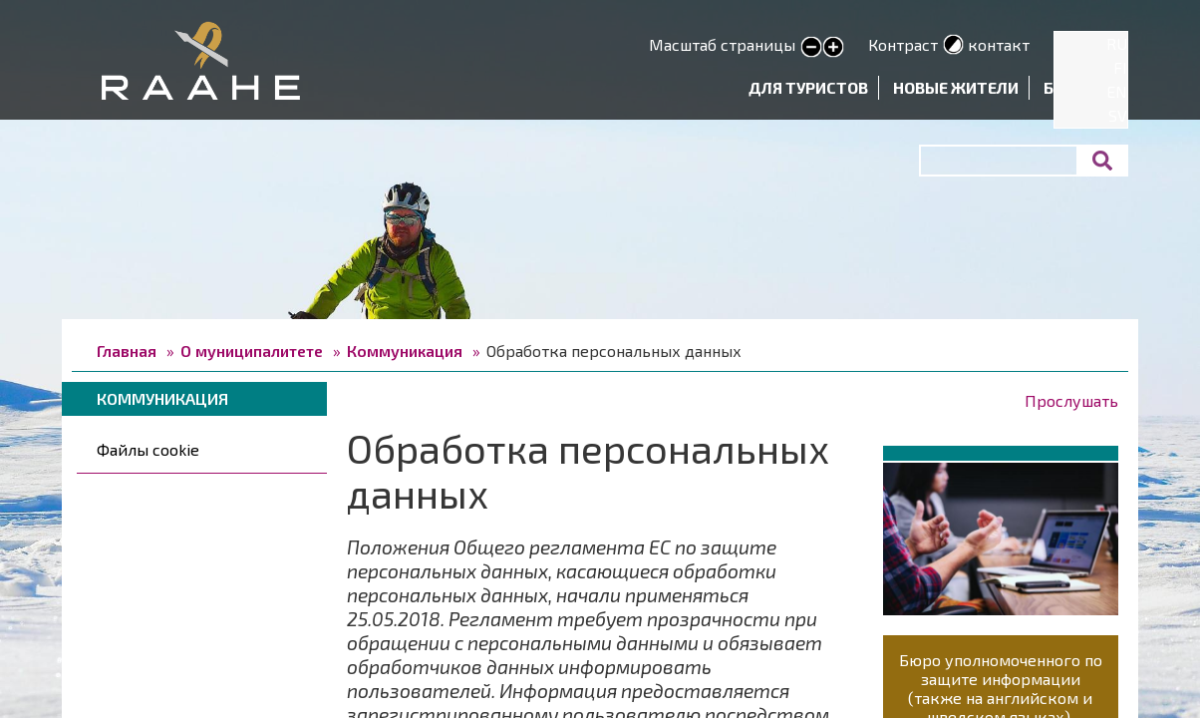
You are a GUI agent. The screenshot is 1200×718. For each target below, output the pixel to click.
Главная (126, 350)
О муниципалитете (251, 350)
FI (1120, 67)
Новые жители (956, 87)
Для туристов (808, 87)
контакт (999, 44)
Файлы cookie (148, 449)
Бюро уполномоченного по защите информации (1000, 669)
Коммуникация (404, 350)
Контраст (903, 44)
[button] (1000, 535)
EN (1116, 91)
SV (1117, 115)
